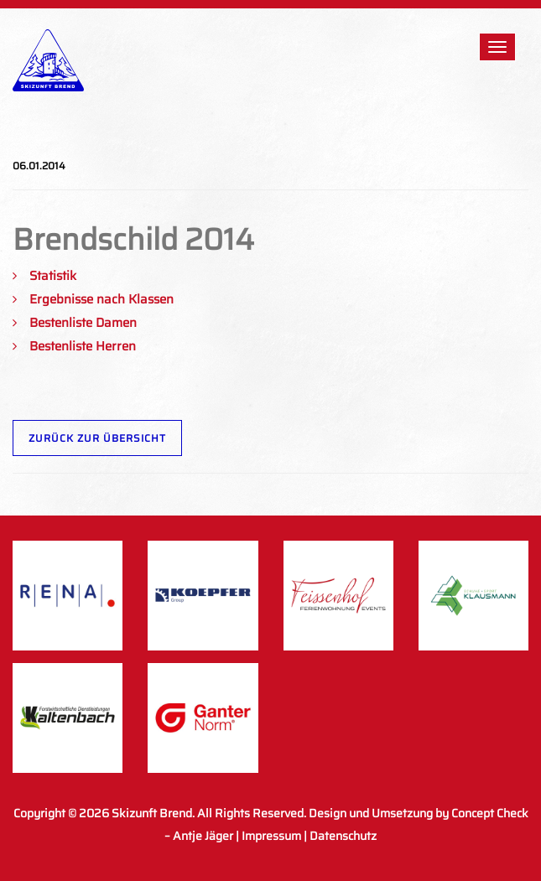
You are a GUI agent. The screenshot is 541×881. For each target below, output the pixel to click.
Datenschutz (343, 836)
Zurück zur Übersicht (97, 438)
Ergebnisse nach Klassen (101, 299)
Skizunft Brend (152, 813)
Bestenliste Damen (83, 323)
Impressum (271, 836)
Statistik (52, 276)
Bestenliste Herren (82, 346)
